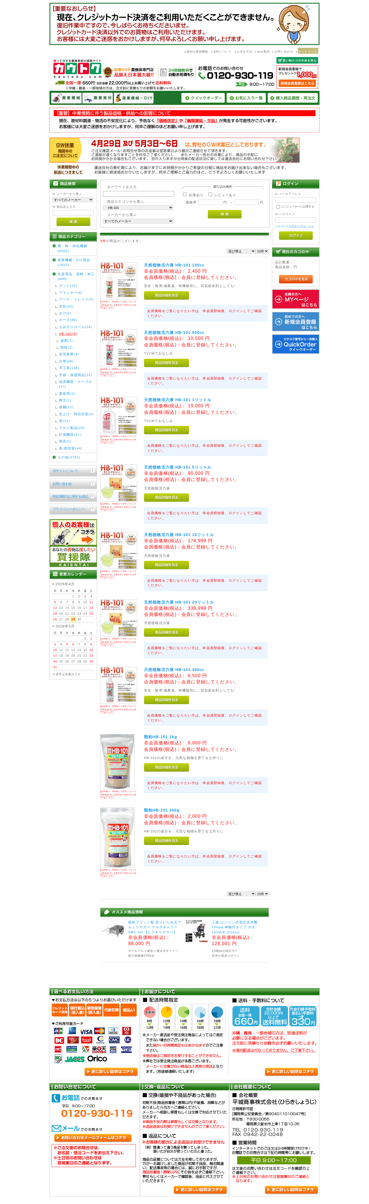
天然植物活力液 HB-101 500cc (174, 332)
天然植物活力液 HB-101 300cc (174, 669)
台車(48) (66, 361)
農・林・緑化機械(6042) (72, 248)
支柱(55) (66, 306)
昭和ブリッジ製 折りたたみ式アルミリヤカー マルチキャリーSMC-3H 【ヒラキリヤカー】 (154, 927)
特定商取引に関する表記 (70, 496)
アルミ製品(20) (72, 428)
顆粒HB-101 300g (162, 810)
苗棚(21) (66, 407)
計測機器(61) (70, 434)
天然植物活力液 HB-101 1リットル (178, 399)
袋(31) (64, 421)
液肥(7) (66, 340)
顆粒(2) (66, 347)
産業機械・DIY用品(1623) (74, 262)
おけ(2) (65, 313)
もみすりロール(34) (75, 327)
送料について (222, 51)
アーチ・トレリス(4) (76, 299)
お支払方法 (245, 51)
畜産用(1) (67, 393)
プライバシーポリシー (69, 509)
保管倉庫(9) (69, 354)
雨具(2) (65, 441)
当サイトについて (65, 471)
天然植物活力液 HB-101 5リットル (178, 467)
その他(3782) (69, 457)
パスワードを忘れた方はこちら (294, 226)
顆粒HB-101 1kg (160, 737)
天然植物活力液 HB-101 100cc (174, 265)
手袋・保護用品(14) (75, 375)
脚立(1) (65, 400)
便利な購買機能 (197, 51)
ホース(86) (68, 320)
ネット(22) (68, 285)
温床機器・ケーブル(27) (75, 384)
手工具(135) (69, 368)
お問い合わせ (283, 51)
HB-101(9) (68, 333)
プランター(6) (70, 292)
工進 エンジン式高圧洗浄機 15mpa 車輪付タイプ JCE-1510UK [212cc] (234, 927)
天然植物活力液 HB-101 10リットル (179, 534)
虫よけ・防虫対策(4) (76, 414)
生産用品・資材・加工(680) (76, 276)
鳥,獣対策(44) (70, 448)
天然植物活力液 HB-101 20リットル (179, 602)
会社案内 (263, 51)
